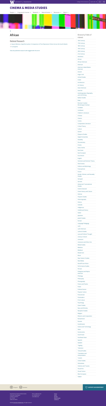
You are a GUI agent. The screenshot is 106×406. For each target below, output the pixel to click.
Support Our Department (94, 387)
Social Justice (81, 332)
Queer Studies (81, 305)
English (80, 158)
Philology (80, 276)
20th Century (81, 51)
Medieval (80, 250)
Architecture (81, 82)
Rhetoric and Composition (85, 316)
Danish (80, 131)
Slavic (79, 329)
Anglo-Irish (81, 74)
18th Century (81, 46)
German (80, 181)
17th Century (81, 43)
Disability (80, 139)
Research (35, 12)
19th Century (81, 48)
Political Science (82, 289)
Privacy (55, 393)
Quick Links (93, 1)
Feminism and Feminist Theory (86, 161)
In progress (14, 46)
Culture (80, 129)
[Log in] (100, 2)
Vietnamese (81, 363)
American (80, 64)
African (80, 59)
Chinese (80, 115)
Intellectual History (83, 210)
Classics (80, 118)
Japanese (80, 215)
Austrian (80, 90)
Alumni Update (57, 398)
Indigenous (81, 207)
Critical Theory (82, 126)
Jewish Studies (82, 218)
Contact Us (56, 399)
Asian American (82, 88)
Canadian (80, 107)
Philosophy (81, 278)
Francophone (81, 169)
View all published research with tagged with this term (25, 50)
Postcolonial (81, 295)
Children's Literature (83, 113)
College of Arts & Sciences (83, 1)
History (80, 202)
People (12, 12)
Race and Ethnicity (83, 308)
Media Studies (81, 245)
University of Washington (18, 402)
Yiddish (80, 376)
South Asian (81, 335)
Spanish (80, 340)
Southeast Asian (82, 337)
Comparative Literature (84, 123)
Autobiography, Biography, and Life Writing (85, 94)
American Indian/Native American (84, 68)
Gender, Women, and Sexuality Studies (86, 175)
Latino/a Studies (82, 231)
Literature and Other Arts (85, 242)
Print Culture (81, 300)
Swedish (80, 343)
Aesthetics (80, 56)
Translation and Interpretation (82, 354)
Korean (80, 221)
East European (82, 153)
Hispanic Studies (82, 197)
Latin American (82, 229)
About (65, 12)
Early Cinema (81, 147)
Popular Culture (82, 292)
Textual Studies (82, 351)
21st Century (81, 54)
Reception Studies (83, 311)
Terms (55, 395)
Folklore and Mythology (84, 166)
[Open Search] (104, 2)
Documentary (81, 142)
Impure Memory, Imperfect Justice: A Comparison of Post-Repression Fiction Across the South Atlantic (39, 44)
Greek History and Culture (85, 191)
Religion (80, 313)
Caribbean (80, 110)
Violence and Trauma (83, 366)
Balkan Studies (82, 98)
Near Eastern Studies (83, 258)
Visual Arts (81, 368)
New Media (81, 261)
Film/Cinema (81, 163)
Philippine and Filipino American (84, 272)
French (79, 171)
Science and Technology (84, 327)
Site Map (56, 396)
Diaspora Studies (82, 134)
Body (79, 100)
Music (79, 255)
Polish (79, 287)
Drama (79, 145)
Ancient (80, 72)
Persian (80, 269)
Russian (80, 321)
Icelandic (80, 205)
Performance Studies (83, 266)
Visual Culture (81, 371)
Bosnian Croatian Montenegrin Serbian (84, 104)
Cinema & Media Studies (28, 7)
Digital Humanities (83, 137)
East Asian (80, 150)
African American (82, 62)
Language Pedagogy (83, 223)
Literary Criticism (82, 237)
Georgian (80, 179)
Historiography (82, 199)
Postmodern (81, 297)
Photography (81, 281)
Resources (57, 12)
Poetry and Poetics (83, 284)
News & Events (46, 12)
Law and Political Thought (85, 234)
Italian (79, 213)
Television (80, 348)
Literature (80, 239)
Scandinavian (81, 324)
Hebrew (80, 194)
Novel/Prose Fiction (83, 263)
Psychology (81, 303)
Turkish (80, 358)
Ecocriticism (81, 155)
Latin (79, 226)
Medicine (80, 247)
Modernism (81, 253)
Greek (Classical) (82, 189)
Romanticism (81, 319)
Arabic (79, 80)
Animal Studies (82, 77)
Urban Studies (82, 360)
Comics (80, 121)
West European (82, 374)
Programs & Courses (23, 12)
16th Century (81, 40)
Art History (81, 85)
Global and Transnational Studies (85, 185)
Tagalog (80, 345)
